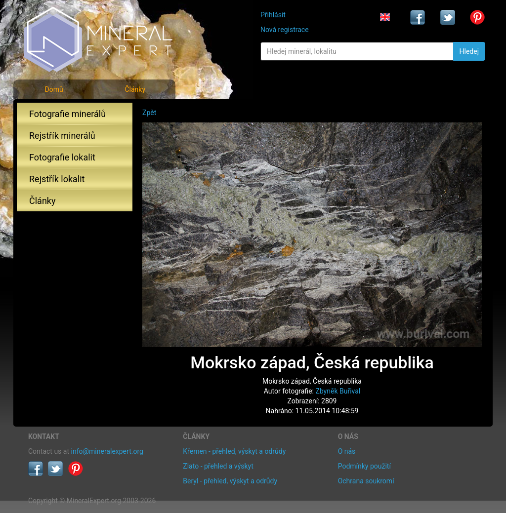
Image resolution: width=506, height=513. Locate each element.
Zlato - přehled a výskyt (218, 466)
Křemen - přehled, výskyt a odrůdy (234, 451)
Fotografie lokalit (62, 157)
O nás (347, 451)
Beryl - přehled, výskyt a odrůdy (230, 481)
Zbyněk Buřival (337, 391)
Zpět (149, 113)
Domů (53, 89)
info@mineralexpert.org (107, 451)
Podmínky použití (364, 466)
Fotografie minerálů (67, 114)
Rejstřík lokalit (56, 179)
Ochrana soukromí (366, 481)
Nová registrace (284, 30)
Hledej (469, 51)
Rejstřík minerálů (62, 135)
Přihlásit (273, 15)
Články (135, 89)
